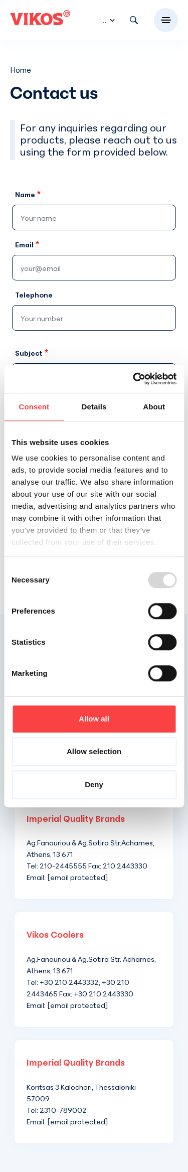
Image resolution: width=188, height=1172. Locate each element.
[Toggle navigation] (166, 20)
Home (20, 69)
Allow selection (94, 751)
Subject (29, 353)
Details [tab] (94, 406)
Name (25, 194)
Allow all (94, 718)
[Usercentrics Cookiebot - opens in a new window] (133, 378)
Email (24, 244)
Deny (94, 784)
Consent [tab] (34, 406)
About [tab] (154, 406)
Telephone (34, 294)
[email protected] (77, 877)
